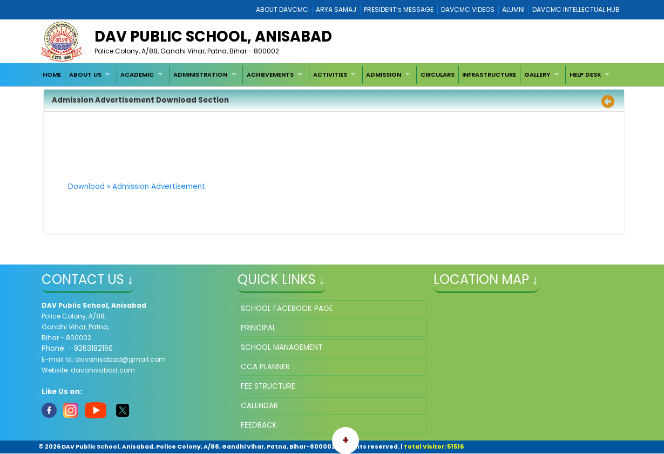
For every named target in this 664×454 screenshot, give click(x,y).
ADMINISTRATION (200, 74)
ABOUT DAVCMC (282, 9)
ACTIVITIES (330, 74)
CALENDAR (259, 406)
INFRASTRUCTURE (489, 74)
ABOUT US (85, 74)
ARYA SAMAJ (336, 9)
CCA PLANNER (265, 367)
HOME (52, 74)
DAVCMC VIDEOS (467, 9)
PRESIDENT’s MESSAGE (398, 9)
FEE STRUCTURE (268, 386)
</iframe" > (528, 354)
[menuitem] (52, 74)
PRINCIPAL (258, 328)
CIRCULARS (438, 74)
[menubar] (327, 74)
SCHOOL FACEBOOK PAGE (287, 308)
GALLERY (537, 74)
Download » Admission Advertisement (136, 186)
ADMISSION (383, 74)
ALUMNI (513, 9)
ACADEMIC (137, 74)
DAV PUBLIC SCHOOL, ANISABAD (213, 36)
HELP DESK (585, 74)
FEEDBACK (259, 425)
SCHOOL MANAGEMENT (281, 347)
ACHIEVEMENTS (270, 74)
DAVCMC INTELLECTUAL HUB (576, 9)
